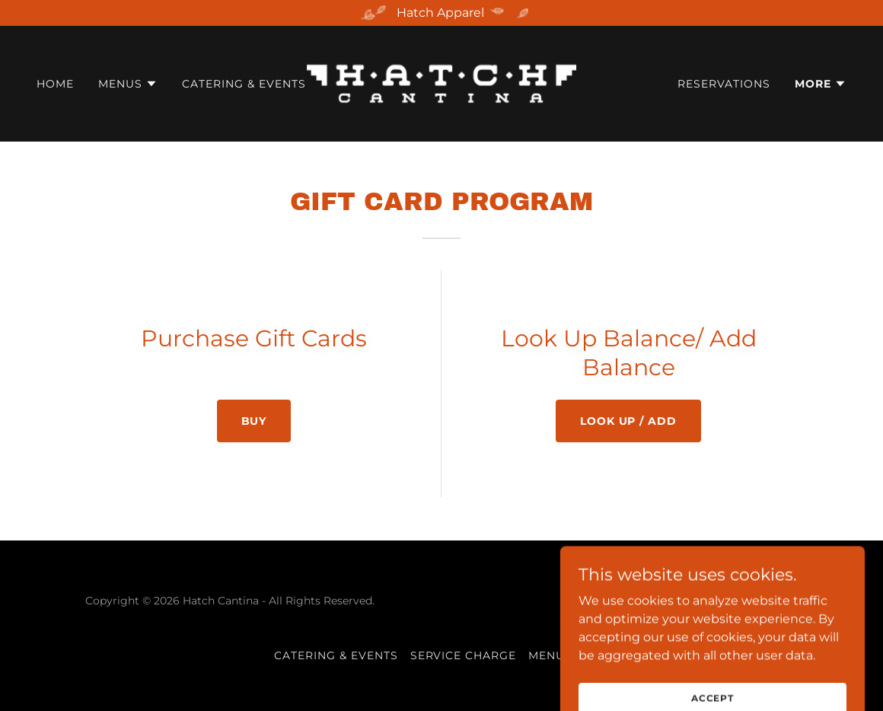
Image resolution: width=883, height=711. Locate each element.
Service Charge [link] (463, 655)
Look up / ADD (628, 421)
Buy (254, 421)
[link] (442, 82)
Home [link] (55, 84)
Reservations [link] (723, 84)
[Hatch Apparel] (441, 13)
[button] (128, 84)
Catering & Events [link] (244, 84)
